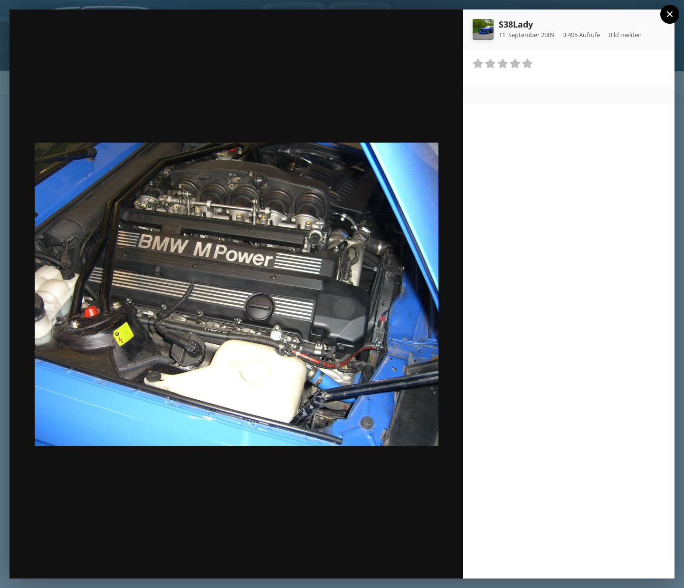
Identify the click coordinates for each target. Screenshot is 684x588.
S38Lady (516, 24)
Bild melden (625, 34)
